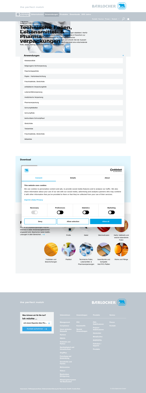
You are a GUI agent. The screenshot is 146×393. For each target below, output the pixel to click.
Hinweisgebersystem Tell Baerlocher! (68, 381)
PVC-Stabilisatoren (98, 323)
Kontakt (94, 19)
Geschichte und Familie (66, 363)
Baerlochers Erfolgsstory (64, 375)
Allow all (105, 221)
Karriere (101, 19)
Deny (40, 221)
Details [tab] (73, 178)
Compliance (64, 326)
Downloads (75, 14)
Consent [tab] (38, 178)
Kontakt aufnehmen (37, 329)
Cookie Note (76, 389)
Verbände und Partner (65, 343)
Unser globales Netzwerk (66, 330)
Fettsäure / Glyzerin (97, 345)
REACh (62, 338)
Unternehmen (37, 14)
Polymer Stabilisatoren (98, 328)
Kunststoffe (80, 326)
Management (65, 322)
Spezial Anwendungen (81, 330)
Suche (123, 19)
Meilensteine (65, 367)
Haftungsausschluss (34, 389)
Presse (107, 19)
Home (128, 19)
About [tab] (107, 178)
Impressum (23, 389)
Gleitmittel (97, 333)
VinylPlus (63, 353)
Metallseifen (97, 337)
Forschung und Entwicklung (65, 357)
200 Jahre (86, 14)
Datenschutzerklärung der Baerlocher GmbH (56, 389)
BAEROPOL (97, 340)
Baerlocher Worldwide (24, 14)
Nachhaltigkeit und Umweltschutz (67, 348)
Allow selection (73, 221)
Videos (62, 371)
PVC (78, 322)
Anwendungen (51, 14)
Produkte (64, 14)
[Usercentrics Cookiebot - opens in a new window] (112, 170)
